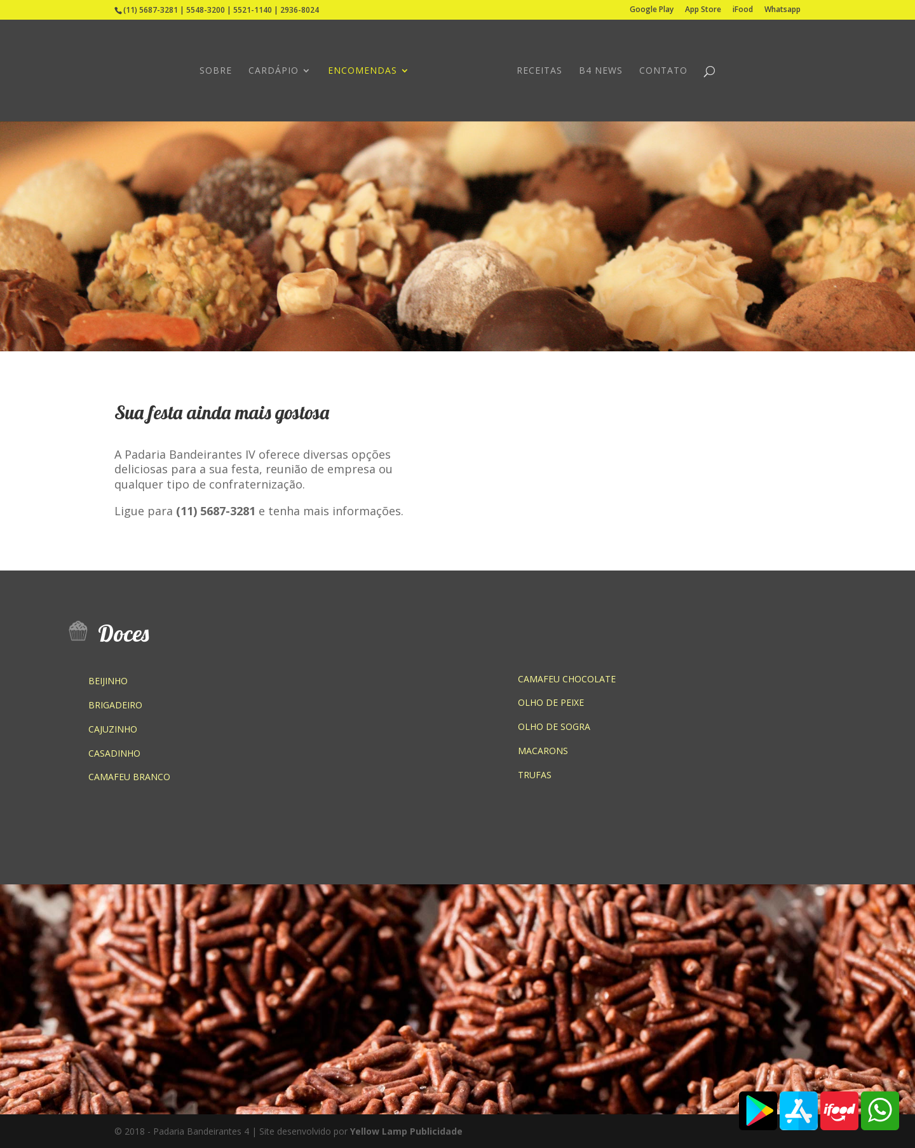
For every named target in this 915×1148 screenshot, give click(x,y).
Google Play (652, 10)
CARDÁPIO (273, 71)
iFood (743, 10)
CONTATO (663, 71)
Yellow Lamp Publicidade (406, 1131)
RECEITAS (539, 71)
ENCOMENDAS (362, 71)
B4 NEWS (601, 71)
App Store (703, 10)
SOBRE (216, 71)
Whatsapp (782, 10)
